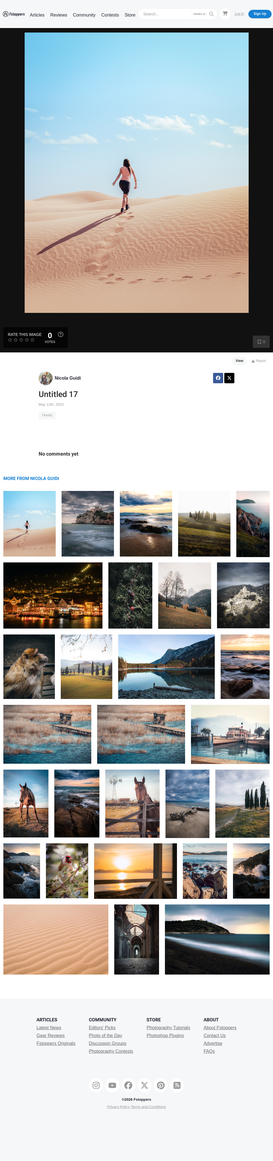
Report (258, 361)
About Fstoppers (220, 1027)
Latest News (48, 1027)
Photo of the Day (105, 1035)
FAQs (209, 1051)
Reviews (58, 15)
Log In (239, 14)
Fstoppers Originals (55, 1043)
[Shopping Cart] (225, 13)
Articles (37, 15)
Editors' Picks (102, 1027)
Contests (110, 15)
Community (84, 15)
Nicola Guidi (68, 378)
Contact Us (215, 1035)
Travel (47, 415)
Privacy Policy (118, 1107)
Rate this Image (25, 334)
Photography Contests (111, 1051)
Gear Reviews (50, 1035)
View (239, 361)
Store (130, 15)
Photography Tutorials (168, 1027)
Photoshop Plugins (165, 1035)
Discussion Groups (107, 1043)
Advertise (213, 1043)
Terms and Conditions (148, 1107)
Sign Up (260, 14)
